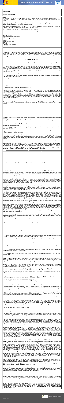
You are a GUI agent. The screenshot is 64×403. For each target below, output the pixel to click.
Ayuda (4, 6)
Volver (60, 6)
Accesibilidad (4, 393)
